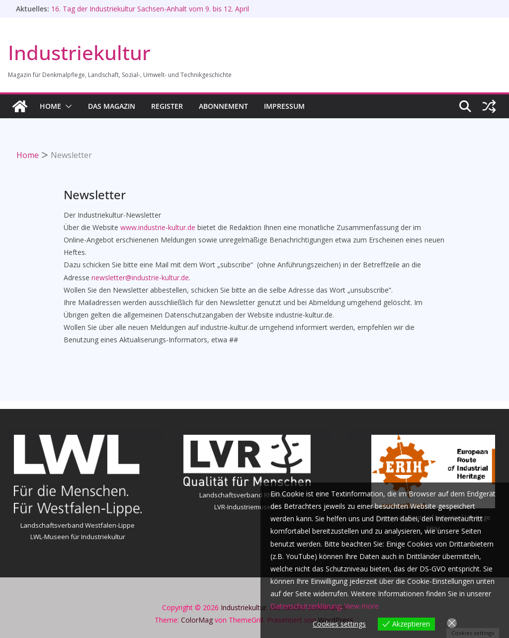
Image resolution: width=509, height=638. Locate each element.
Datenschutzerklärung (305, 606)
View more (361, 606)
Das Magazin (111, 106)
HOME (50, 106)
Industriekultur (79, 52)
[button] (66, 106)
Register (167, 106)
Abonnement (223, 106)
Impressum (284, 106)
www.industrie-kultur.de (157, 227)
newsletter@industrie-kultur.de (140, 277)
